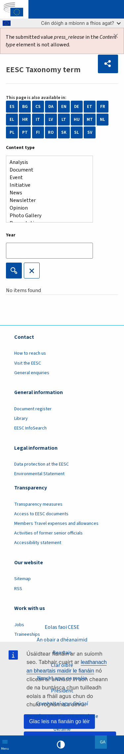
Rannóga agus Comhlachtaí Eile (62, 716)
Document (47, 170)
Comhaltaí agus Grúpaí (62, 703)
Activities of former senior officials (48, 533)
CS (38, 107)
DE (76, 107)
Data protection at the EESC (41, 464)
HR (25, 120)
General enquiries (31, 373)
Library (21, 418)
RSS (18, 588)
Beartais (62, 652)
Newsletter (47, 200)
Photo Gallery (47, 216)
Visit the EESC (27, 363)
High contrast (61, 745)
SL (76, 132)
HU (77, 120)
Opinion (47, 208)
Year (11, 235)
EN (63, 107)
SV (89, 132)
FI (38, 132)
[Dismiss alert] (115, 36)
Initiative (47, 185)
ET (89, 107)
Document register (33, 409)
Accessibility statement (37, 542)
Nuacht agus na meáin (62, 678)
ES (12, 107)
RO (51, 132)
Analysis (47, 162)
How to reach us (30, 353)
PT (25, 132)
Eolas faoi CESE (62, 627)
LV (51, 120)
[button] (108, 64)
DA (51, 107)
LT (64, 120)
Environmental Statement (39, 474)
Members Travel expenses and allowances (56, 523)
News (47, 193)
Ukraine (62, 729)
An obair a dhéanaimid (62, 639)
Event (47, 177)
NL (102, 120)
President (62, 690)
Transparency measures (38, 504)
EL (12, 120)
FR (102, 107)
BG (25, 107)
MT (90, 120)
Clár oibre (62, 665)
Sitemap (22, 579)
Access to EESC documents (41, 514)
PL (12, 132)
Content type (20, 147)
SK (63, 132)
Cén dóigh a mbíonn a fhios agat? (81, 23)
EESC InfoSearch (30, 428)
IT (38, 120)
